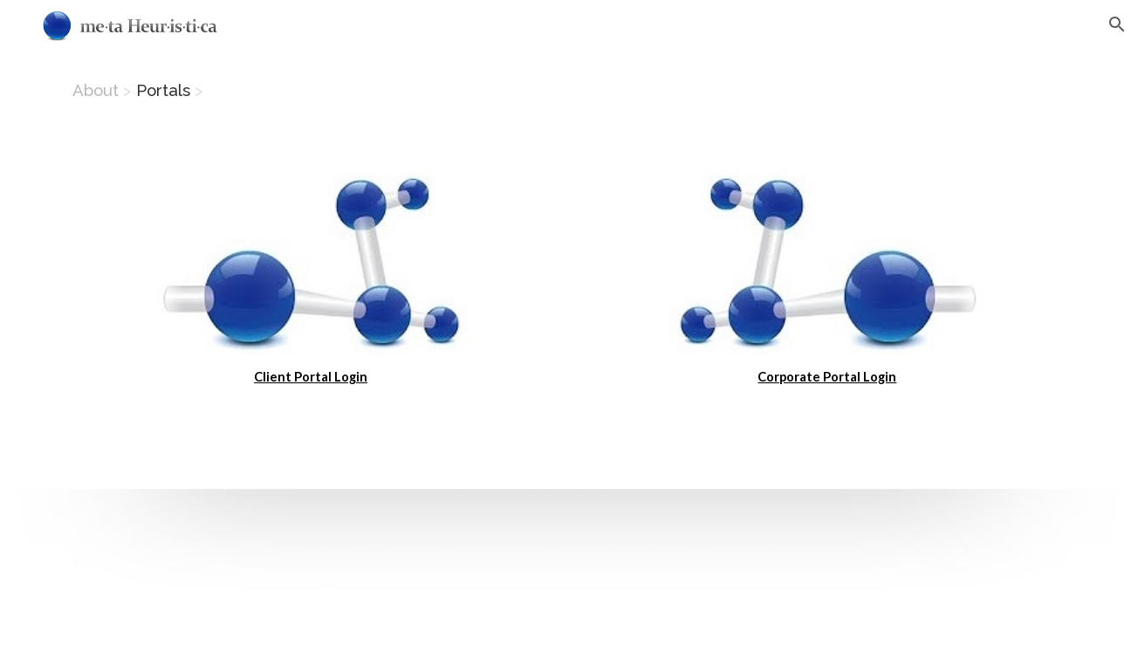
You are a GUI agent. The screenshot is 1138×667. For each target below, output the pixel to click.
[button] (1117, 24)
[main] (569, 97)
